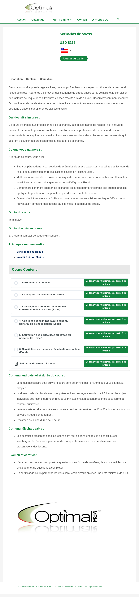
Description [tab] (16, 79)
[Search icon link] (118, 21)
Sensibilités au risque (30, 252)
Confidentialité (97, 590)
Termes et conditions (82, 590)
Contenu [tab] (32, 79)
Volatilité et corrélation (31, 258)
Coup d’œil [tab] (48, 79)
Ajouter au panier (74, 59)
